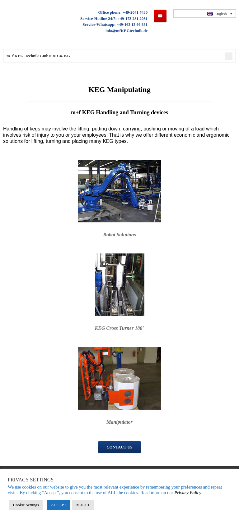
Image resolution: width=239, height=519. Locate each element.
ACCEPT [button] (59, 505)
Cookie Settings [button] (26, 505)
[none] (204, 13)
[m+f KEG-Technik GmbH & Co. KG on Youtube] (160, 16)
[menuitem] (204, 13)
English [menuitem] (220, 13)
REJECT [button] (83, 505)
